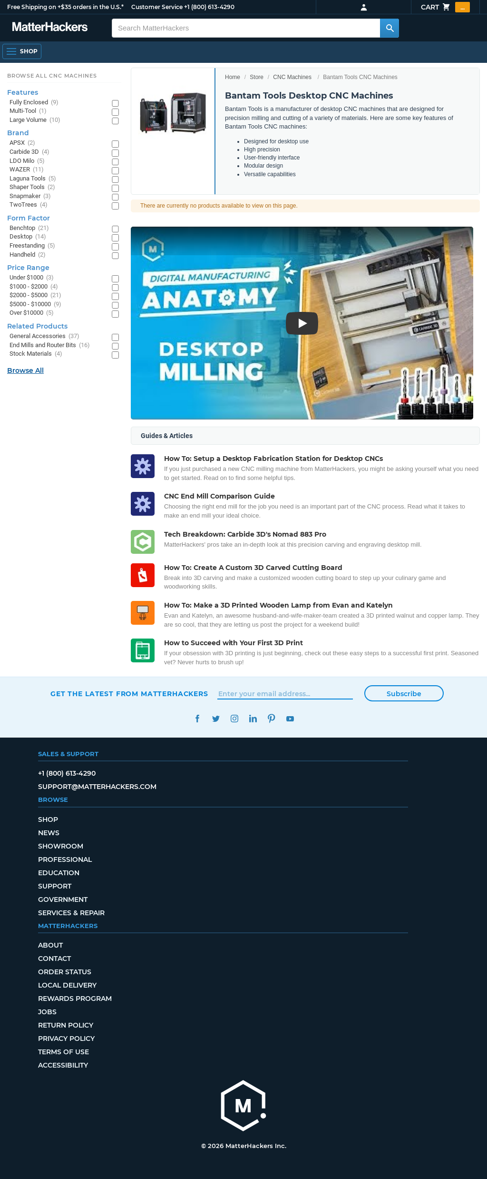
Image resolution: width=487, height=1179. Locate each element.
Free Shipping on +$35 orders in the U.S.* (65, 6)
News (48, 833)
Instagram (234, 718)
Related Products (37, 326)
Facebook (197, 718)
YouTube (290, 718)
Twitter (215, 718)
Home (232, 77)
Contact (54, 958)
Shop (48, 819)
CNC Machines (292, 77)
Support (54, 886)
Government (63, 899)
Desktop (28, 236)
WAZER (27, 169)
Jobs (47, 1012)
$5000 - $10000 (35, 304)
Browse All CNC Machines (52, 75)
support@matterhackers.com (97, 786)
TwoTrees (29, 205)
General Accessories (44, 336)
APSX (22, 143)
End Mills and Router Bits (50, 345)
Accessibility (63, 1065)
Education (58, 873)
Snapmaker (30, 196)
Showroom (60, 846)
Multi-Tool (28, 111)
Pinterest (271, 718)
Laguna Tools (33, 178)
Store (256, 77)
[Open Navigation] (21, 51)
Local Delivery (67, 985)
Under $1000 (32, 277)
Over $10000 (32, 313)
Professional (65, 859)
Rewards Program (75, 998)
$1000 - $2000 (34, 286)
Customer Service (157, 6)
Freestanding (32, 245)
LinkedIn (252, 718)
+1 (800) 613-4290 (209, 6)
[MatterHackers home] (243, 1106)
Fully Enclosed (34, 102)
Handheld (28, 255)
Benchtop (29, 228)
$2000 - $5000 (35, 295)
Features (22, 92)
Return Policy (65, 1025)
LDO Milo (27, 161)
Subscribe (404, 693)
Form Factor (28, 218)
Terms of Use (63, 1052)
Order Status (64, 972)
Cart (445, 7)
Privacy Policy (66, 1038)
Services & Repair (71, 913)
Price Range (28, 267)
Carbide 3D (29, 152)
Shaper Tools (32, 187)
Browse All (25, 370)
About (50, 945)
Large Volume (35, 120)
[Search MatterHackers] (389, 28)
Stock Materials (36, 354)
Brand (18, 133)
